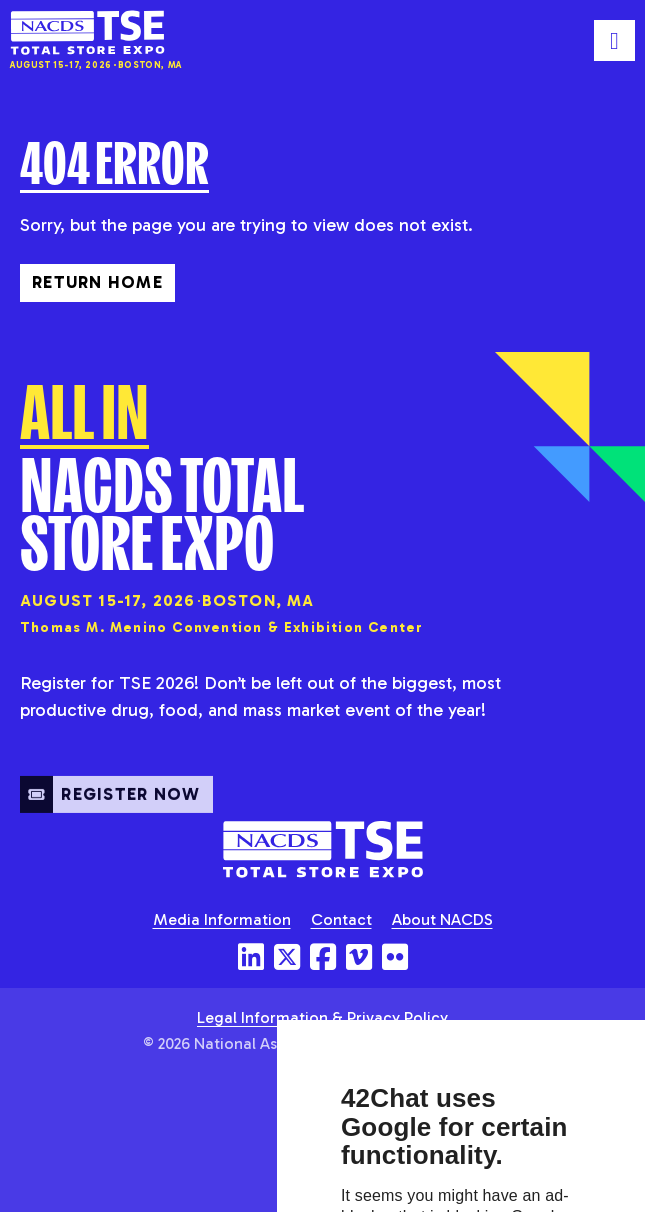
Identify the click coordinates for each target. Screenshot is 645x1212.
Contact (341, 919)
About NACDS (442, 919)
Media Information (222, 919)
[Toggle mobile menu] (614, 40)
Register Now (110, 808)
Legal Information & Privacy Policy (322, 1017)
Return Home (97, 282)
